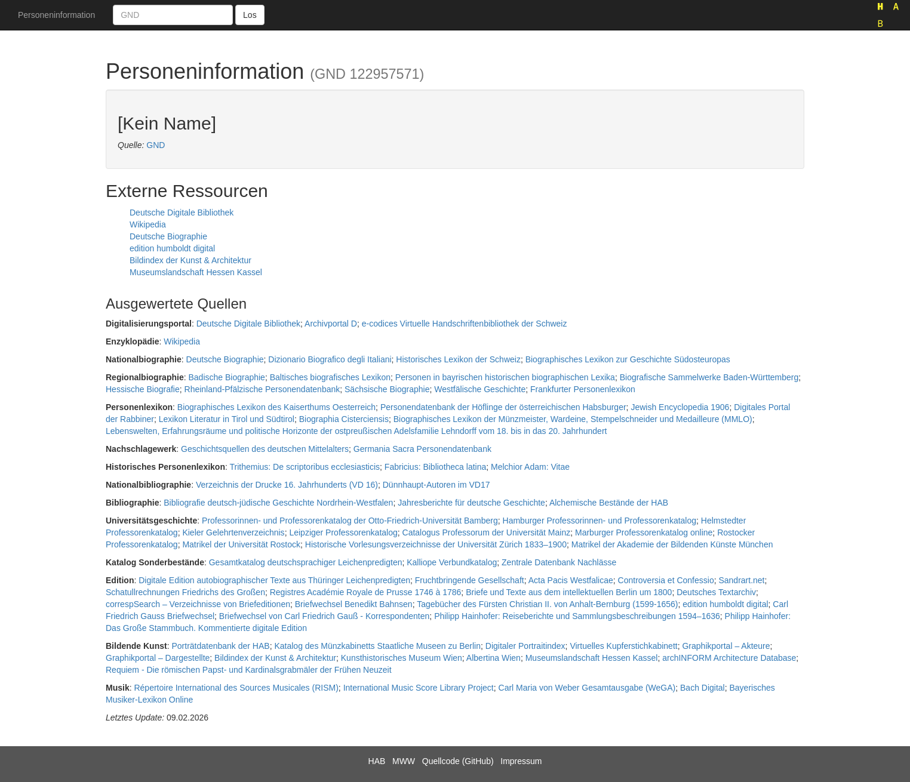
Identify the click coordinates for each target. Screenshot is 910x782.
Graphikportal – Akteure (726, 646)
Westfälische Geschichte (479, 389)
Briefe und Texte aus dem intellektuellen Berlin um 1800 (569, 592)
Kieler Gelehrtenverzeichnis (233, 532)
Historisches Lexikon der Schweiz (458, 359)
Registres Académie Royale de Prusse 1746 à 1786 (366, 592)
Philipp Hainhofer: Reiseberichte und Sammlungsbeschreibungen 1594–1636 (577, 616)
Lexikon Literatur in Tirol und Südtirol (226, 419)
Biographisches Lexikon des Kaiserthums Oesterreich (276, 407)
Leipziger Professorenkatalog (343, 532)
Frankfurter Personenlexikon (582, 389)
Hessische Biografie (143, 389)
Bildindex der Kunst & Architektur (190, 260)
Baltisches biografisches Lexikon (330, 377)
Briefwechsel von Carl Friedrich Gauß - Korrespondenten (324, 616)
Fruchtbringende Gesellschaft (469, 580)
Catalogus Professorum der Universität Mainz (486, 532)
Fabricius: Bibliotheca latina (435, 467)
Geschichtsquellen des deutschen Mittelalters (265, 449)
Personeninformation (56, 15)
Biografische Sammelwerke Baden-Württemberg (709, 377)
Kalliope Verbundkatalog (452, 562)
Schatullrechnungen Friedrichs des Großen (185, 592)
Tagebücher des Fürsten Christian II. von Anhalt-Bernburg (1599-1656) (547, 604)
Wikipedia (148, 224)
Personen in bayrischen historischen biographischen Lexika (505, 377)
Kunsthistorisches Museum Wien (401, 658)
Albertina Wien (493, 658)
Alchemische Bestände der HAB (608, 502)
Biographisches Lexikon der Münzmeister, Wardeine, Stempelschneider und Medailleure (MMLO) (572, 419)
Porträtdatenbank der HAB (220, 646)
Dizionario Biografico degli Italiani (329, 359)
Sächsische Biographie (387, 389)
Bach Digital (702, 687)
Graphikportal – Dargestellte (158, 658)
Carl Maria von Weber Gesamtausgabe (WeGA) (587, 687)
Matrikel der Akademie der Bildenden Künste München (672, 544)
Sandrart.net (741, 580)
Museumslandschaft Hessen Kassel (196, 272)
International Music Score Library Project (418, 687)
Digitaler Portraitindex (525, 646)
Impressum (521, 761)
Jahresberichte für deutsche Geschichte (471, 502)
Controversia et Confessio (666, 580)
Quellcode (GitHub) (458, 761)
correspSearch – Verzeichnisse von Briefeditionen (198, 604)
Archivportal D (331, 323)
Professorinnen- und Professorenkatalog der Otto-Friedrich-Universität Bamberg (350, 520)
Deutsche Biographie (168, 236)
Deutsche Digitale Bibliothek (181, 212)
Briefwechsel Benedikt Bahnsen (354, 604)
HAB (377, 761)
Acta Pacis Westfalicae (570, 580)
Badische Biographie (226, 377)
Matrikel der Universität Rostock (241, 544)
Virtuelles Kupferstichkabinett (623, 646)
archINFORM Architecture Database (729, 658)
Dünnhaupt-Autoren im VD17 (436, 484)
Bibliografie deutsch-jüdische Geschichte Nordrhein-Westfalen (278, 502)
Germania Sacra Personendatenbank (422, 449)
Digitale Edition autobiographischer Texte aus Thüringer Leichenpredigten (274, 580)
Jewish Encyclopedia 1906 (680, 407)
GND (155, 145)
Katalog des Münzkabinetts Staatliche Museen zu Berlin (377, 646)
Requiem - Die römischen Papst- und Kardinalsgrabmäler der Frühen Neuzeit (249, 670)
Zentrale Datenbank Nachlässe (559, 562)
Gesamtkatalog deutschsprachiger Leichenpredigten (305, 562)
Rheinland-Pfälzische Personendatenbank (262, 389)
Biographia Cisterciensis (344, 419)
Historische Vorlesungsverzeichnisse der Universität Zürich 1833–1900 (436, 544)
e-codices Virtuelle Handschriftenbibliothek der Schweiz (464, 323)
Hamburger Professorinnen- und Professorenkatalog (600, 520)
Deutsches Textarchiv (716, 592)
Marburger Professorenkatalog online (643, 532)
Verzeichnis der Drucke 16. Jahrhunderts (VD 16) (287, 484)
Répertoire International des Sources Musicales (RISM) (236, 687)
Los (250, 15)
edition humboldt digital (172, 248)
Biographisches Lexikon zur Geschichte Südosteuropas (627, 359)
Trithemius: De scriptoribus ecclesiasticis (305, 467)
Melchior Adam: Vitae (530, 467)
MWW (403, 761)
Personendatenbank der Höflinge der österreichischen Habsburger (503, 407)
